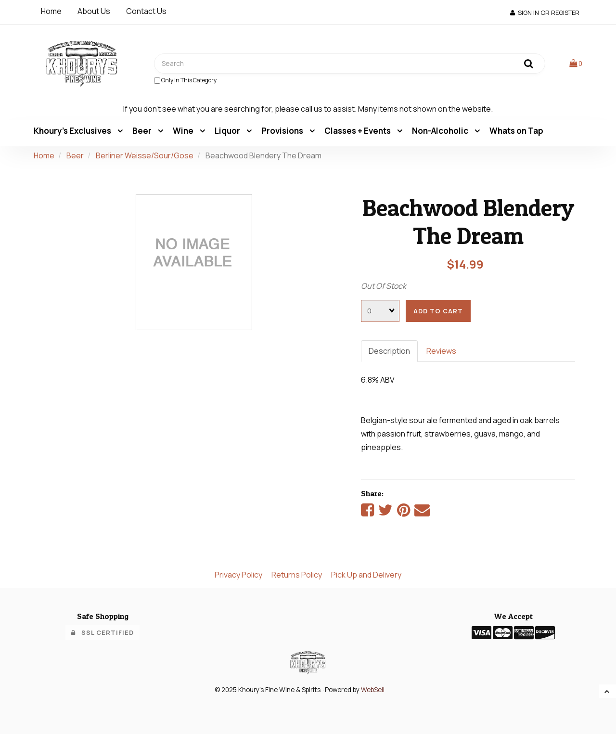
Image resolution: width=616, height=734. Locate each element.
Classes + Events (358, 130)
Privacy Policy (238, 574)
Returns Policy (296, 574)
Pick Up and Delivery (366, 574)
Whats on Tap (516, 130)
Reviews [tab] (441, 351)
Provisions (283, 130)
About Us (93, 11)
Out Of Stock (383, 286)
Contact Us (146, 11)
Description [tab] (389, 351)
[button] (575, 63)
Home (51, 11)
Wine (184, 130)
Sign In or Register (544, 12)
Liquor (228, 130)
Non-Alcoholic (441, 130)
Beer (142, 130)
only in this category (185, 80)
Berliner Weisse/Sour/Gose (144, 155)
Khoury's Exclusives (73, 130)
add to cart (438, 311)
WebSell (373, 689)
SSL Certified (102, 632)
